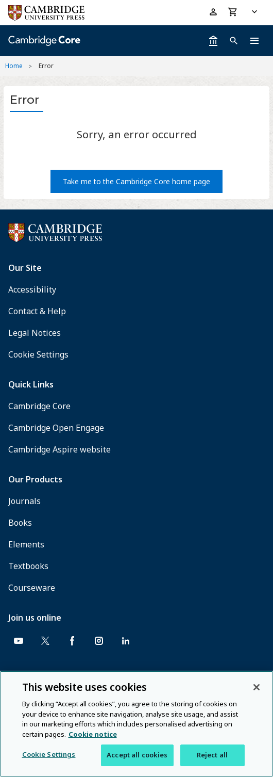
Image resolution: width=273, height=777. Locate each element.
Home (14, 65)
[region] (136, 724)
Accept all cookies (137, 754)
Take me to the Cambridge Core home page (136, 181)
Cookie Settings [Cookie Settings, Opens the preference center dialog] (49, 754)
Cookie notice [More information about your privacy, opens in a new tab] (93, 734)
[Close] (256, 687)
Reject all (212, 754)
